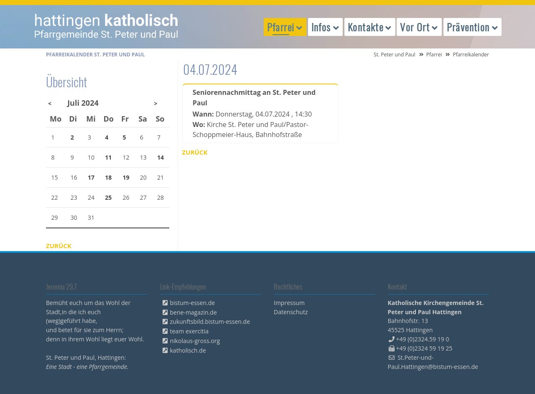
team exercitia (189, 331)
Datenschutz (291, 312)
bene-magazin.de (193, 312)
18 (108, 177)
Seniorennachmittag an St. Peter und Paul (254, 97)
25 (108, 197)
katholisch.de (188, 350)
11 (108, 157)
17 (91, 177)
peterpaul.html (106, 27)
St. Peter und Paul (394, 54)
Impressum (289, 303)
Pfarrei (434, 54)
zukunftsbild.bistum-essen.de (210, 321)
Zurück (195, 152)
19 (126, 177)
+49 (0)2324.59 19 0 (422, 339)
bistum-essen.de (192, 303)
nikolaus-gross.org (195, 341)
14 (160, 157)
